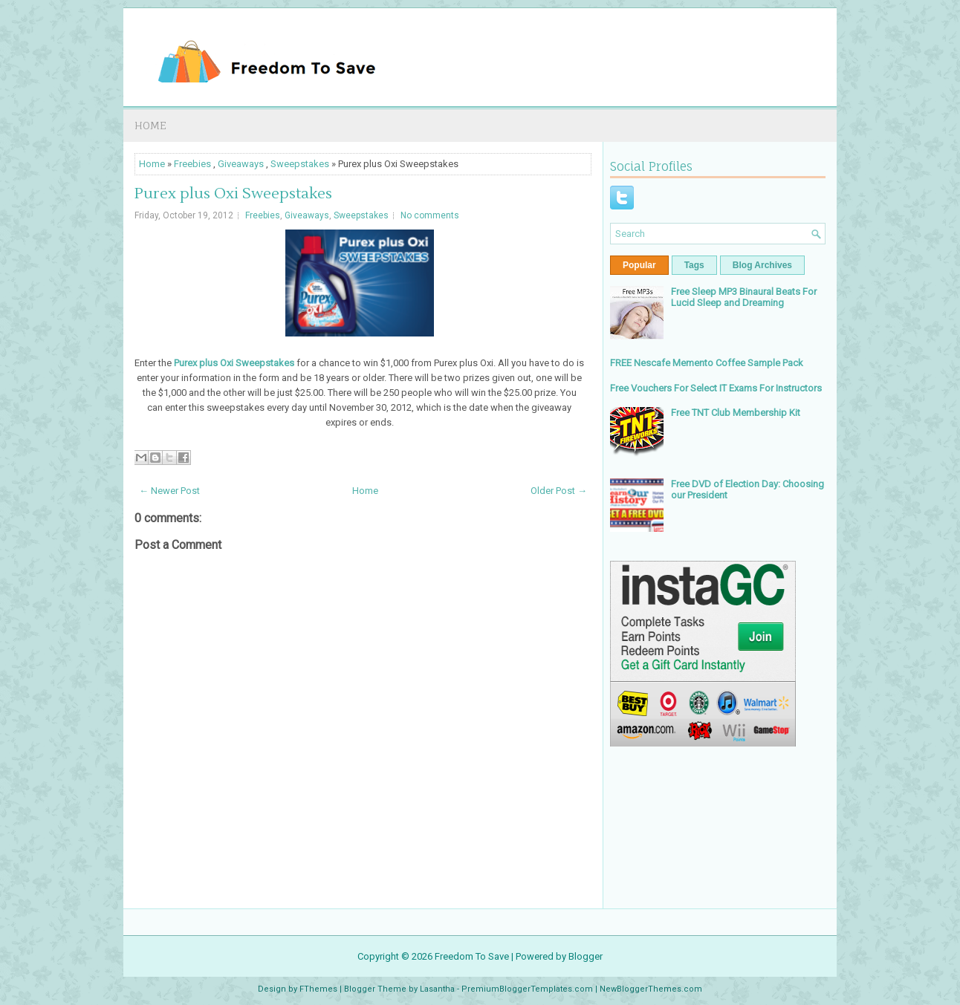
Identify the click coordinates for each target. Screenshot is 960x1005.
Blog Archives (762, 265)
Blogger (585, 956)
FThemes (318, 989)
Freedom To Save (472, 956)
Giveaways (241, 163)
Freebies (192, 163)
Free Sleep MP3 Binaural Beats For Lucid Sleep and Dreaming (744, 297)
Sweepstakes (299, 163)
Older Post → (559, 490)
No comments (429, 215)
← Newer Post (169, 490)
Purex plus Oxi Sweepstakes (233, 193)
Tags (694, 265)
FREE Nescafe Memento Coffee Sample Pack (706, 362)
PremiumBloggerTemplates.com (527, 989)
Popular (639, 265)
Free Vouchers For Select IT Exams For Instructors (716, 388)
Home (150, 125)
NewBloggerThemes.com (651, 989)
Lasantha (437, 989)
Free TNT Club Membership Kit (735, 412)
